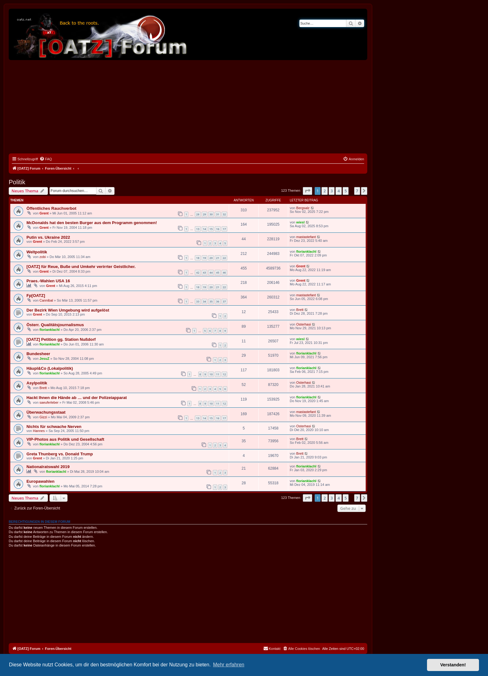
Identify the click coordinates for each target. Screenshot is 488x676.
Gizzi (43, 417)
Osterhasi (303, 324)
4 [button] (338, 191)
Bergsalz (303, 208)
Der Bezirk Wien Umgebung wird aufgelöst (67, 310)
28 (197, 214)
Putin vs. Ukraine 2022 (48, 237)
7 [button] (357, 191)
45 (217, 272)
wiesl (300, 222)
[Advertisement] (188, 106)
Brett (299, 310)
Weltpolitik (36, 252)
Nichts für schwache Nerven (54, 426)
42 (197, 272)
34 (204, 301)
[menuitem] (46, 159)
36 (217, 301)
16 (217, 229)
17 (224, 229)
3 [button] (332, 191)
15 (211, 229)
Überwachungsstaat (45, 412)
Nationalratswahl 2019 (48, 466)
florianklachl (306, 251)
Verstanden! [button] (453, 664)
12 (224, 374)
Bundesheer (38, 353)
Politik (17, 182)
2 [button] (324, 191)
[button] (307, 191)
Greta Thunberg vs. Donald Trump (59, 454)
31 (217, 214)
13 (197, 229)
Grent (44, 213)
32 (224, 214)
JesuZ (44, 358)
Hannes (39, 431)
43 (204, 272)
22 (224, 258)
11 (217, 374)
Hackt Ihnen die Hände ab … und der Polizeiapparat (76, 397)
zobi (43, 257)
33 (197, 301)
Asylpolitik (36, 383)
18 (197, 258)
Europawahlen (40, 481)
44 (211, 272)
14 (204, 229)
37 (224, 301)
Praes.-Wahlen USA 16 (48, 281)
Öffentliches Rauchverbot (51, 208)
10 (211, 374)
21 (217, 258)
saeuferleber (49, 402)
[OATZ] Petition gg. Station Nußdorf (61, 339)
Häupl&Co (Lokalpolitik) (49, 368)
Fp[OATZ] (35, 295)
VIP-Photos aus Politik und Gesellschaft (65, 439)
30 (211, 214)
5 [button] (346, 191)
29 (204, 214)
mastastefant (306, 237)
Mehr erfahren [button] (228, 664)
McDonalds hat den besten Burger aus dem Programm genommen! (91, 222)
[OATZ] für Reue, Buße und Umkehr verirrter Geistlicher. (81, 266)
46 (224, 272)
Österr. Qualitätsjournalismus (55, 324)
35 (211, 301)
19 (204, 258)
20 (211, 258)
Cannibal (46, 300)
